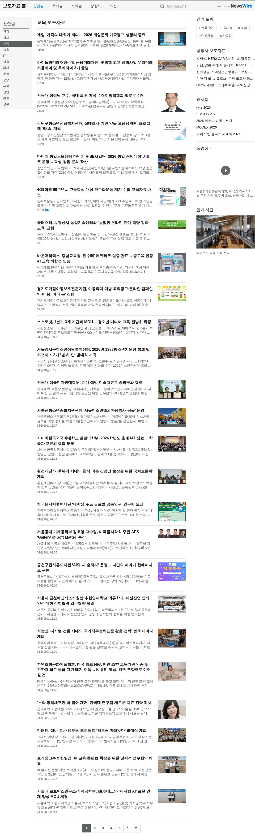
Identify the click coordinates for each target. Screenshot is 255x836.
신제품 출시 (206, 28)
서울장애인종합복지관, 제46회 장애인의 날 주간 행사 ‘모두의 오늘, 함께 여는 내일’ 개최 (225, 195)
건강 (6, 31)
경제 (6, 37)
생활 (6, 62)
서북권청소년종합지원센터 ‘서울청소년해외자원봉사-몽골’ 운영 (90, 410)
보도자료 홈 (14, 5)
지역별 (76, 6)
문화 (6, 74)
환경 (6, 98)
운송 (6, 80)
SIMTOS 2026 (206, 114)
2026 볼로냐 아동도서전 (214, 121)
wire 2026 (203, 107)
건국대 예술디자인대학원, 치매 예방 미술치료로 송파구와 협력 (90, 383)
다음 (251, 232)
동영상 (202, 148)
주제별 (57, 6)
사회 (6, 86)
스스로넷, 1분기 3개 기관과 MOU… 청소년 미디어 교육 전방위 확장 (94, 322)
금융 (6, 49)
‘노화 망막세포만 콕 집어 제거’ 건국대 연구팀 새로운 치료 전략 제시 (94, 703)
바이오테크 (206, 35)
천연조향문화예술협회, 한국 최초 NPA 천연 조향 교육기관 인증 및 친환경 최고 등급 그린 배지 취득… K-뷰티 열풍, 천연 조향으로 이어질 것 (94, 669)
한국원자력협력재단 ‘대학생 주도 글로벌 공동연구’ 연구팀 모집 (90, 504)
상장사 (95, 6)
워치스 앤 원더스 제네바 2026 (218, 134)
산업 (6, 92)
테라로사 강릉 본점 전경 (213, 253)
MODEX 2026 (206, 127)
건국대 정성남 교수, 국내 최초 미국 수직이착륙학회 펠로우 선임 (91, 96)
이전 (200, 232)
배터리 (242, 28)
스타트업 (225, 35)
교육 (6, 43)
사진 (113, 6)
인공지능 (226, 28)
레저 (6, 67)
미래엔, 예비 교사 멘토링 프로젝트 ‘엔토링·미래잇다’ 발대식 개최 (92, 731)
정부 (6, 104)
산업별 (38, 6)
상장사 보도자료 (211, 50)
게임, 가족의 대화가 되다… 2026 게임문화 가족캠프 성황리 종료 (91, 35)
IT (4, 55)
